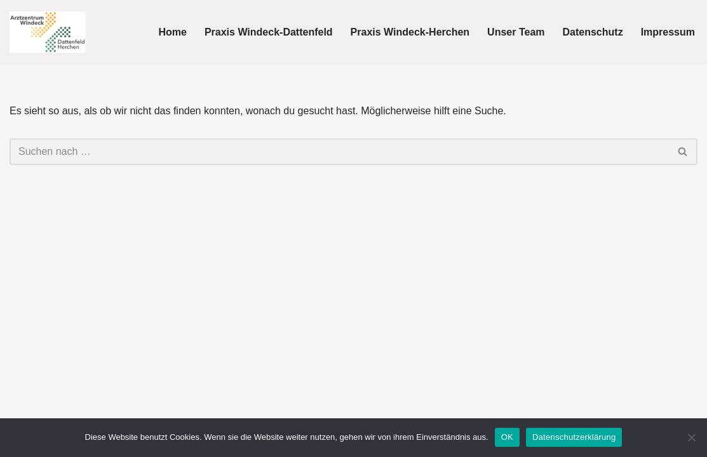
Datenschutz (593, 32)
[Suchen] (339, 151)
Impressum (668, 32)
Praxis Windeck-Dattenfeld (269, 32)
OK (507, 437)
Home (172, 32)
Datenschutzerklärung (574, 437)
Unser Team (515, 32)
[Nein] (691, 437)
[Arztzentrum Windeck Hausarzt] (48, 32)
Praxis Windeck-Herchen (410, 32)
